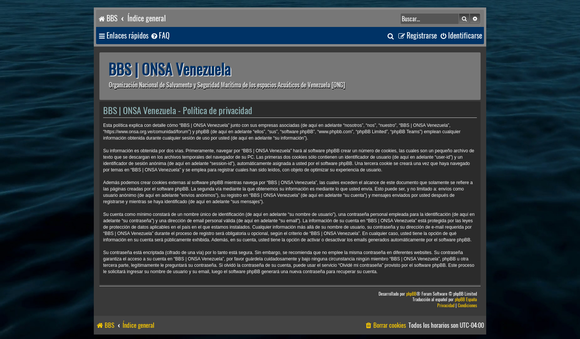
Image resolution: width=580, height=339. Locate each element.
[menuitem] (160, 35)
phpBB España (466, 299)
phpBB (411, 294)
